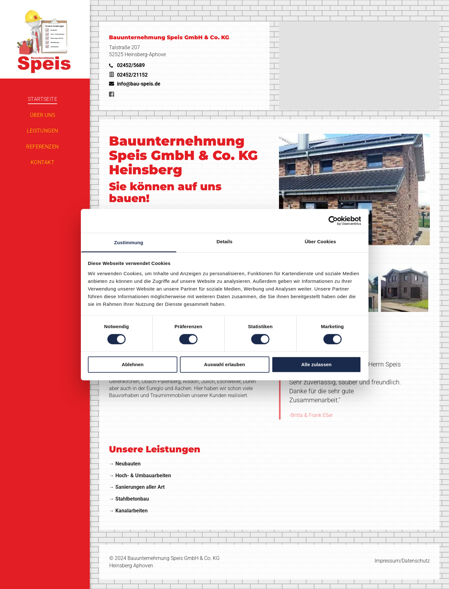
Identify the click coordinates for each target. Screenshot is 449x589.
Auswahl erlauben (224, 364)
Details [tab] (225, 241)
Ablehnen (132, 364)
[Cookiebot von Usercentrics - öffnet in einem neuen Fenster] (333, 220)
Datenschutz (416, 561)
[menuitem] (42, 99)
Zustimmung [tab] (128, 242)
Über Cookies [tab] (320, 241)
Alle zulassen (316, 364)
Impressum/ (388, 561)
